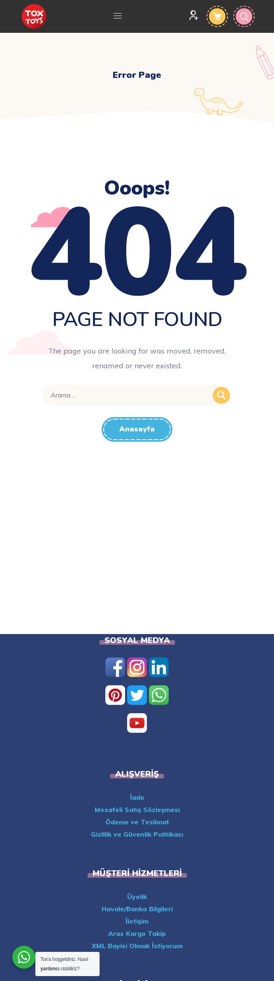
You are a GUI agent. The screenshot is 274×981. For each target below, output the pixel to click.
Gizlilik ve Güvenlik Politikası (137, 834)
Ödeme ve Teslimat (137, 822)
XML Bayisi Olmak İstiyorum (137, 946)
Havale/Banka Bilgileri (137, 909)
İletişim (137, 921)
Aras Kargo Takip (137, 933)
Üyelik (137, 896)
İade (137, 797)
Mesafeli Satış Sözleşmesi (137, 809)
